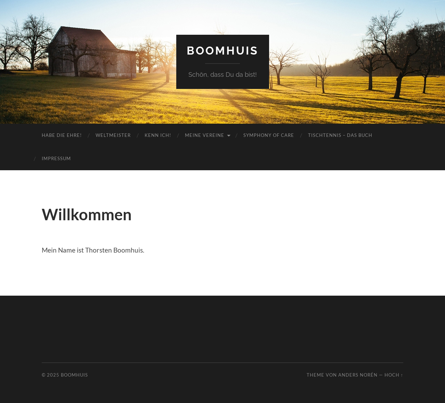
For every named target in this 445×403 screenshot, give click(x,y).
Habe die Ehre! (62, 135)
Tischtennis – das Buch (340, 135)
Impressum (56, 158)
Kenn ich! (158, 135)
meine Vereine (204, 135)
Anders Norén (358, 375)
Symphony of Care (268, 135)
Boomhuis (223, 50)
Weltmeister (113, 135)
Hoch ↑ (394, 375)
